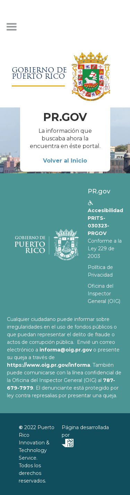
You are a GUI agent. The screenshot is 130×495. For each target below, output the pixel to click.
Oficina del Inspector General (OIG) (104, 293)
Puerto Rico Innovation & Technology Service (36, 442)
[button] (11, 27)
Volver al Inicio (65, 160)
